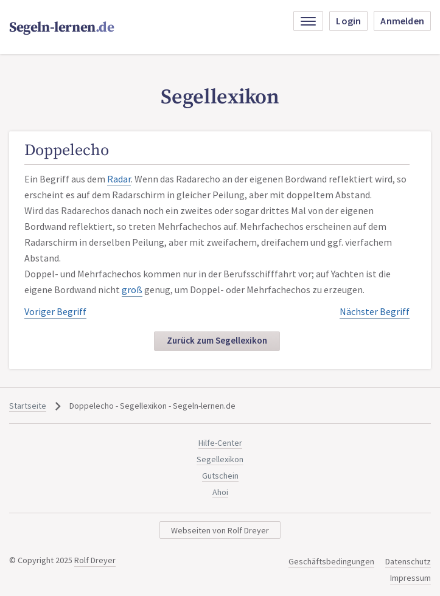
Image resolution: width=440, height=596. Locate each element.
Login (348, 21)
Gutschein (220, 475)
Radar (119, 179)
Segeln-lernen (61, 27)
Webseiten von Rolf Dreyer (220, 530)
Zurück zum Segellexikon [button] (217, 340)
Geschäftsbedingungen (331, 561)
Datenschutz (408, 561)
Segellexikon (220, 459)
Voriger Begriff (55, 311)
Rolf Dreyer (95, 560)
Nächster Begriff (375, 311)
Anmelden (402, 21)
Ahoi (220, 492)
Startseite (27, 405)
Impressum (410, 577)
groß (132, 289)
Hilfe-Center (220, 442)
